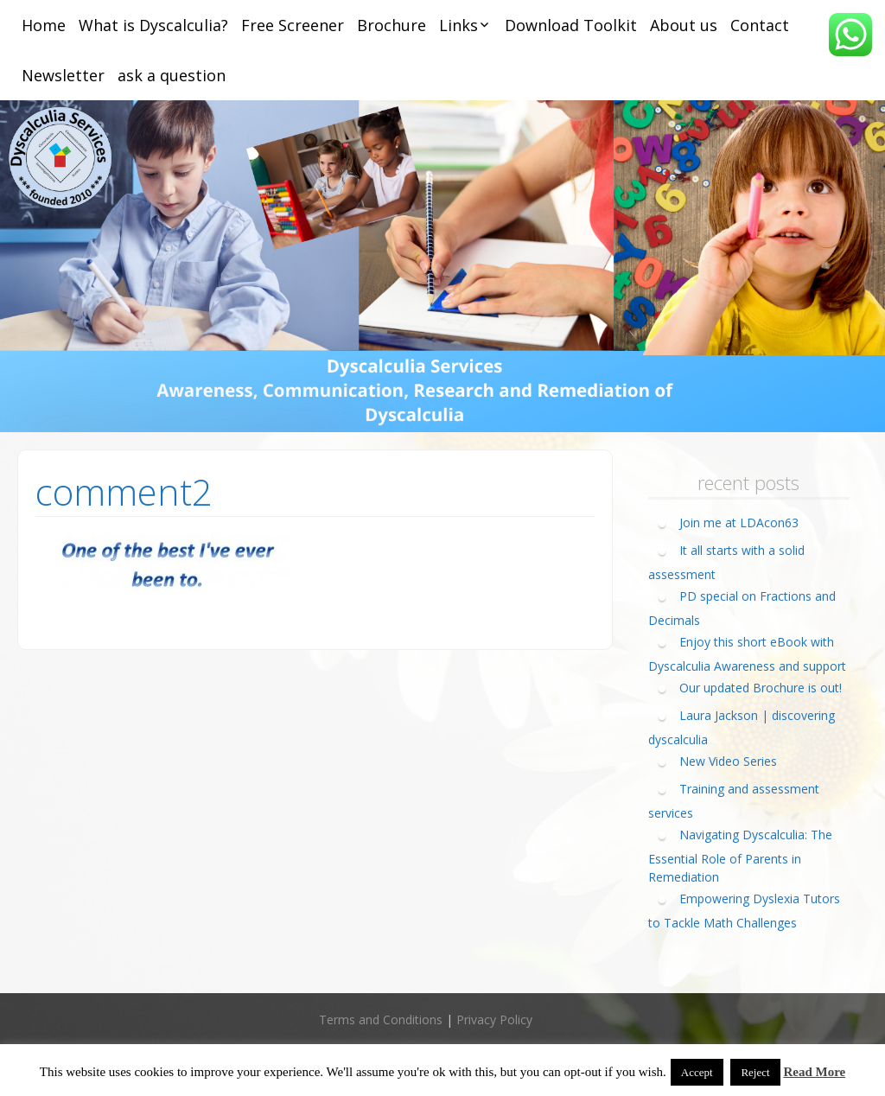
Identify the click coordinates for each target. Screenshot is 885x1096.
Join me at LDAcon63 (739, 522)
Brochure (391, 25)
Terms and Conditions (380, 1019)
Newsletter (63, 75)
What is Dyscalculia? (153, 25)
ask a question (172, 75)
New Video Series (728, 761)
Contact (759, 25)
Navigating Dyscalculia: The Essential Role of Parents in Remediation (740, 855)
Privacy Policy (494, 1019)
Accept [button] (697, 1072)
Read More (814, 1072)
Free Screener (292, 25)
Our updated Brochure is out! (760, 687)
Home (44, 25)
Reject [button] (755, 1072)
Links (458, 25)
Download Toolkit (571, 25)
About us (683, 25)
